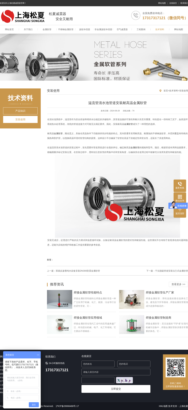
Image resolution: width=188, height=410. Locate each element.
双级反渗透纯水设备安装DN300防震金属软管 (78, 271)
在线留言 (173, 3)
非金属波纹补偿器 (103, 29)
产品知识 (20, 111)
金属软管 (47, 29)
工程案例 (141, 29)
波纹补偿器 (84, 29)
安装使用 (20, 119)
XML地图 (163, 406)
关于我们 (28, 29)
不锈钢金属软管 (65, 29)
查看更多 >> (178, 284)
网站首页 (9, 29)
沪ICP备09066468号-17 (67, 406)
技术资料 (159, 29)
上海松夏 (183, 406)
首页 (166, 90)
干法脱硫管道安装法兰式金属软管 (171, 271)
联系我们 (184, 3)
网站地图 (162, 3)
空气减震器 (122, 29)
